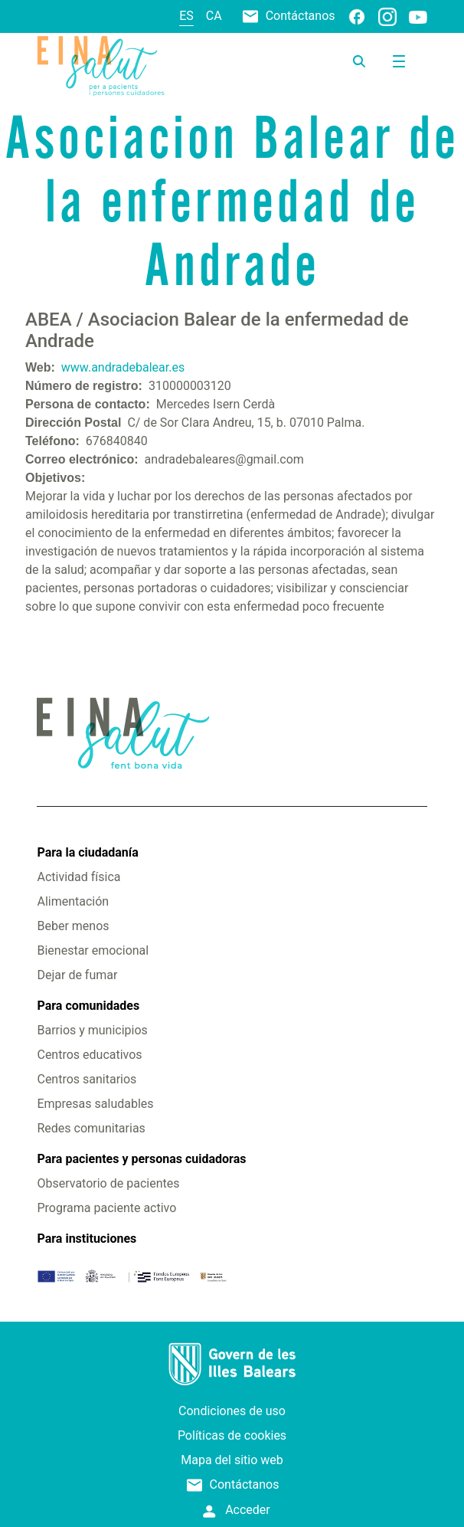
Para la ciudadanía (87, 852)
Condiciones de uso (232, 1411)
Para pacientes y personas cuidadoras (141, 1159)
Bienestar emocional (93, 950)
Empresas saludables (95, 1103)
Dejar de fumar (77, 975)
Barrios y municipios (92, 1030)
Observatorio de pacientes (108, 1183)
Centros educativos (89, 1054)
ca (214, 15)
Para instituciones (86, 1238)
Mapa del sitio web (232, 1460)
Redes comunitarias (91, 1128)
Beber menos (73, 926)
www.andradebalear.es (123, 367)
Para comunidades (88, 1005)
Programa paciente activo (106, 1208)
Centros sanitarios (86, 1079)
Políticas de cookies (232, 1435)
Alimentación (73, 901)
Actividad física (78, 877)
